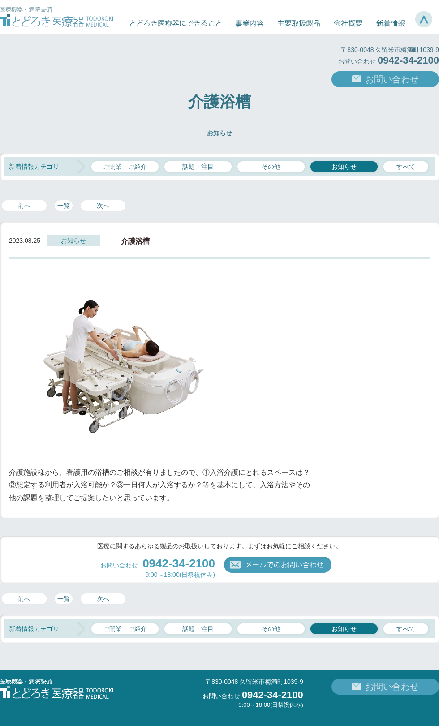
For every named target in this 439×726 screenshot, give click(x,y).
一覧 (63, 205)
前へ (24, 205)
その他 (271, 166)
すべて (405, 166)
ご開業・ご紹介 (125, 166)
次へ (103, 205)
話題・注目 (198, 166)
